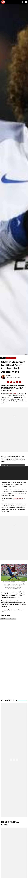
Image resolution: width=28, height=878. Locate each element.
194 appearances (18, 498)
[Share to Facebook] (8, 382)
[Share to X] (11, 382)
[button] (22, 2)
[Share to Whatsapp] (14, 382)
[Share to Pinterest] (20, 382)
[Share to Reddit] (17, 382)
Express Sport (12, 393)
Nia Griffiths (9, 375)
